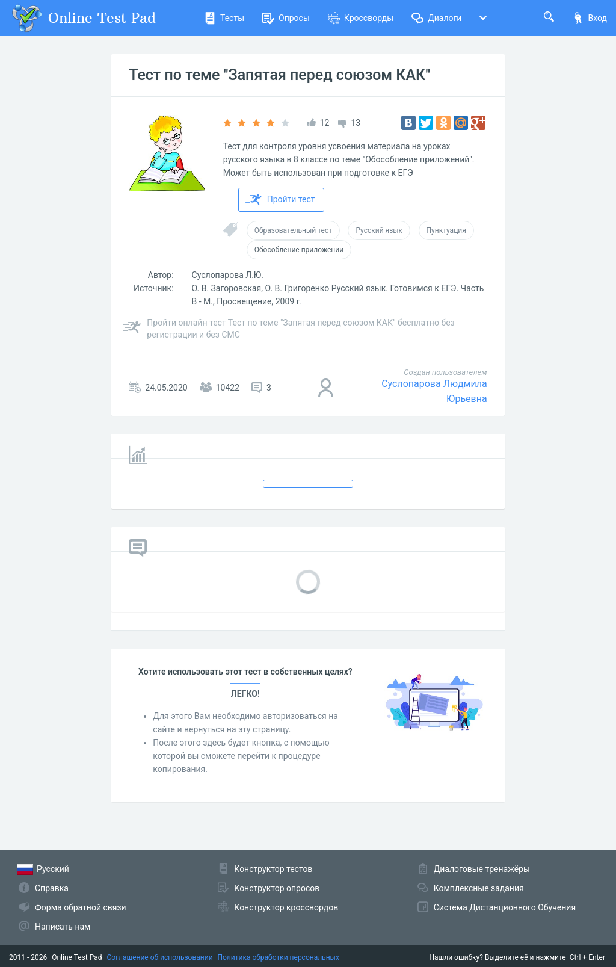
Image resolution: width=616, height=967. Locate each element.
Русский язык (379, 230)
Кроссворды (360, 18)
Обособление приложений (298, 250)
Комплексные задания (479, 888)
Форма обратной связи (80, 907)
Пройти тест (280, 200)
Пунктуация (446, 230)
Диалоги (436, 18)
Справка (52, 888)
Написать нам (62, 926)
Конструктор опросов (276, 888)
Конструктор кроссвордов (286, 907)
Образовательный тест (293, 230)
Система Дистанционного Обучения (505, 907)
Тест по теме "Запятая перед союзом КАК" (279, 75)
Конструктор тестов (273, 869)
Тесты (224, 18)
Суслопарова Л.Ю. (228, 275)
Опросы (286, 18)
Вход (589, 18)
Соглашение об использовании (160, 957)
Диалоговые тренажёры (482, 869)
